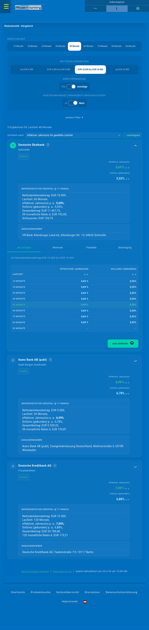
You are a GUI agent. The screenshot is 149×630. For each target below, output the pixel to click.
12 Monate (14, 49)
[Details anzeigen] (135, 151)
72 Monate (104, 49)
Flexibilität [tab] (91, 251)
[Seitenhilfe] (138, 10)
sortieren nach (16, 139)
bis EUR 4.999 (27, 73)
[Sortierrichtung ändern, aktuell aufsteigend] (132, 139)
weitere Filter (74, 121)
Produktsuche (41, 596)
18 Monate (29, 49)
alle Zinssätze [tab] (24, 251)
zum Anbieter (123, 347)
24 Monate (44, 49)
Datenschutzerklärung (121, 596)
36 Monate (59, 49)
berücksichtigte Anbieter (35, 575)
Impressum (70, 605)
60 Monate (89, 49)
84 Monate (119, 49)
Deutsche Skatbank (31, 149)
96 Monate (135, 49)
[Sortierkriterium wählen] (73, 139)
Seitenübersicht (67, 596)
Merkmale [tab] (57, 251)
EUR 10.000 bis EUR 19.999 (90, 73)
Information (117, 3)
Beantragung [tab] (125, 251)
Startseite (18, 596)
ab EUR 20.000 (122, 73)
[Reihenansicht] (95, 10)
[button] (74, 195)
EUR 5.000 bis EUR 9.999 (58, 73)
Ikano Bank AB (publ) (32, 364)
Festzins (24, 161)
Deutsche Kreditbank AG (35, 469)
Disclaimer (92, 596)
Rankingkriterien (62, 575)
